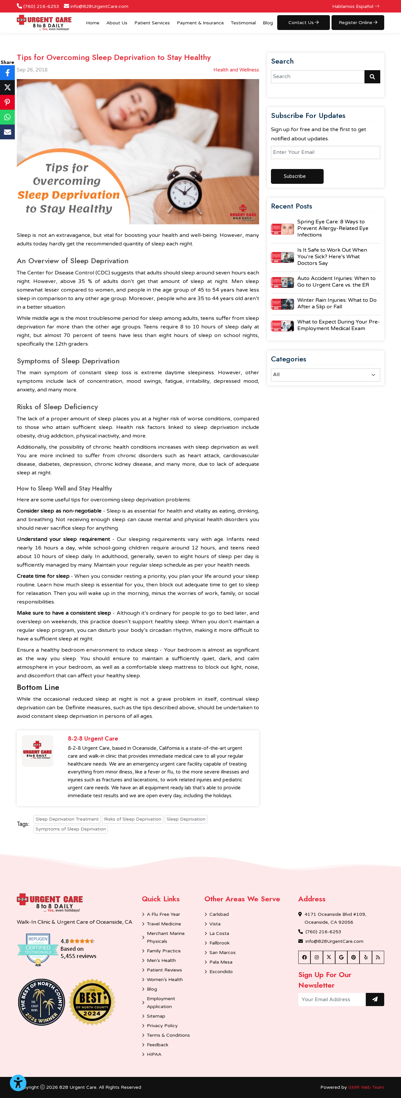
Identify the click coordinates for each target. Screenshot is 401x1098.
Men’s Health (161, 960)
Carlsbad (219, 914)
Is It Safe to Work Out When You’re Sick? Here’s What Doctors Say (332, 257)
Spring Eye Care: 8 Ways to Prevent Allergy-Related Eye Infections (332, 228)
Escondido (221, 971)
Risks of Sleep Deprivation (132, 819)
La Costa (219, 933)
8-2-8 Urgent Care (93, 739)
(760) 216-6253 (41, 6)
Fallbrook (219, 943)
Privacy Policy (162, 1025)
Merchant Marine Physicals (166, 937)
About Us (116, 23)
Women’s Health (165, 979)
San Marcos (222, 952)
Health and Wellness (236, 69)
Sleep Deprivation (186, 819)
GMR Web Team (366, 1087)
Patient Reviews (164, 970)
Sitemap (156, 1016)
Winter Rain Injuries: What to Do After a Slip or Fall (337, 303)
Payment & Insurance (200, 23)
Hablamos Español (355, 6)
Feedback (157, 1045)
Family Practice (164, 951)
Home (92, 23)
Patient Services (152, 23)
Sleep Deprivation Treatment (67, 819)
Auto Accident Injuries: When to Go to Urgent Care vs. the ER (336, 281)
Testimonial (243, 23)
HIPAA (154, 1054)
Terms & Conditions (168, 1035)
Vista (215, 924)
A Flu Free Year (163, 914)
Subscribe (295, 176)
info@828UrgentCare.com (99, 6)
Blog (268, 23)
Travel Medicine (164, 924)
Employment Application (161, 1002)
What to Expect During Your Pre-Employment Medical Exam (338, 325)
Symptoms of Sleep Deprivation (71, 829)
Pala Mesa (220, 962)
